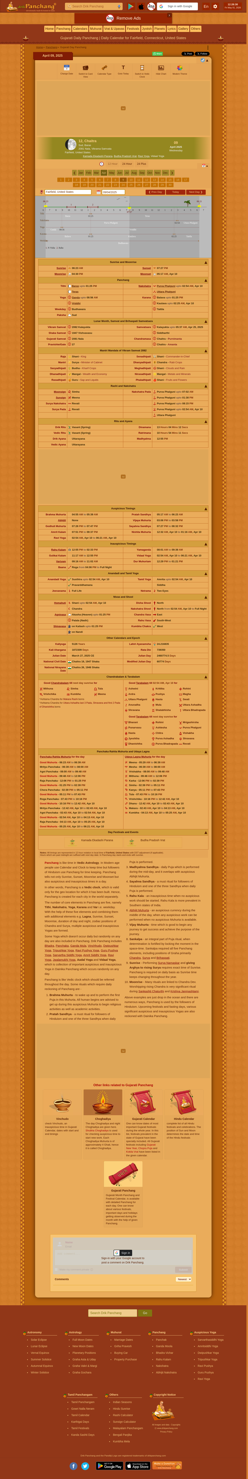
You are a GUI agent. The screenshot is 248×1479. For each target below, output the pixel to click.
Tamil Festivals (80, 1428)
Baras (75, 286)
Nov (157, 172)
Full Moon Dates (82, 1339)
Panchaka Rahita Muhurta (55, 756)
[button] (177, 6)
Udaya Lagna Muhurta (138, 756)
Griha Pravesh (123, 1346)
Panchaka (62, 945)
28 (154, 184)
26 (138, 184)
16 (177, 179)
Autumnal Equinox (42, 1365)
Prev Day (155, 191)
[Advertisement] (123, 108)
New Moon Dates (83, 1346)
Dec (165, 172)
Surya (146, 957)
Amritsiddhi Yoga (208, 1346)
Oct (150, 172)
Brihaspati (162, 957)
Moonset (145, 273)
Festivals (133, 28)
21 (99, 184)
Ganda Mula (78, 945)
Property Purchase (125, 1359)
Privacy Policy (166, 1432)
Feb (88, 172)
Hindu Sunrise (121, 1408)
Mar (96, 172)
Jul (126, 172)
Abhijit (62, 520)
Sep (142, 172)
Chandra (135, 957)
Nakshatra (145, 286)
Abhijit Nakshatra (166, 1372)
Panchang (63, 28)
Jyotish (147, 28)
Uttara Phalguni (166, 291)
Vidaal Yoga (157, 156)
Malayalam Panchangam (128, 1428)
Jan (81, 172)
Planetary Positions (84, 1352)
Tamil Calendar (80, 1415)
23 (115, 184)
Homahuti (60, 602)
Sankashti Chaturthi (151, 991)
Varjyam (61, 561)
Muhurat (96, 28)
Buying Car (121, 1352)
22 (107, 184)
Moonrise (60, 273)
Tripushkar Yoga (63, 950)
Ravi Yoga (144, 156)
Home (49, 28)
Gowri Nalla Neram (82, 1408)
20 (92, 184)
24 (123, 184)
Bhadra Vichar (164, 1352)
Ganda (76, 297)
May (111, 172)
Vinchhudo (95, 945)
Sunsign (61, 397)
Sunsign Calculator (124, 1421)
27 (146, 184)
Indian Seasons (122, 1402)
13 (154, 179)
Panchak (161, 1339)
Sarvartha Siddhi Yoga (67, 955)
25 (131, 184)
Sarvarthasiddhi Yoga (210, 1339)
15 (170, 179)
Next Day (195, 191)
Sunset (146, 268)
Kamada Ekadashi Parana (97, 156)
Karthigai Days (80, 1421)
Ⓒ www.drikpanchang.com (166, 1428)
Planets (159, 28)
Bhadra (49, 945)
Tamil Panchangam (82, 1402)
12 (146, 179)
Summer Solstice (41, 1359)
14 (162, 179)
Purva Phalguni (166, 286)
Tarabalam (142, 682)
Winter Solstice (40, 1372)
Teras (75, 291)
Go (145, 1313)
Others (195, 28)
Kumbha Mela (121, 1441)
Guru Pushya (206, 1372)
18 (76, 184)
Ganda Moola (164, 1346)
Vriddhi (76, 303)
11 (138, 179)
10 (131, 179)
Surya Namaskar (169, 962)
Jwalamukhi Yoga (64, 959)
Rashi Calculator (123, 1415)
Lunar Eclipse (39, 1346)
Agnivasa (60, 614)
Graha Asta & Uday (84, 1359)
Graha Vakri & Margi (85, 1365)
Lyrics (172, 28)
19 (84, 184)
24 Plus (141, 163)
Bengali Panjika (122, 1434)
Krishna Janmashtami (184, 991)
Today (175, 191)
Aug (134, 172)
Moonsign (60, 391)
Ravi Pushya (205, 1365)
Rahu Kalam (58, 549)
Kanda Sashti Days (82, 1434)
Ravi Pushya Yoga (87, 950)
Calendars (80, 28)
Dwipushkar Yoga (208, 1352)
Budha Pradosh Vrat (125, 156)
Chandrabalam (60, 682)
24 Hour (127, 163)
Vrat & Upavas (114, 28)
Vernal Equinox (40, 1352)
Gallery (183, 28)
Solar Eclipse (39, 1339)
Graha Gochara (82, 1372)
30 (170, 184)
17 (185, 179)
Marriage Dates (123, 1339)
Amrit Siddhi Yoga (94, 955)
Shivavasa (59, 626)
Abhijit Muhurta (139, 910)
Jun (120, 172)
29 (162, 184)
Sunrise (61, 268)
